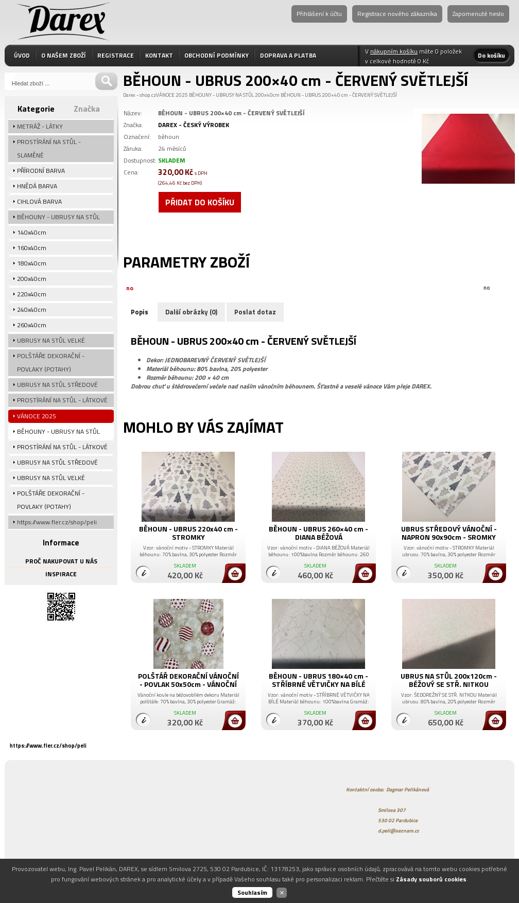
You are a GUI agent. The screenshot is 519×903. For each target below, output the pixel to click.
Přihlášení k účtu (319, 14)
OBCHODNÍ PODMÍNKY (216, 55)
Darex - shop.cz (139, 95)
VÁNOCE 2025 (172, 95)
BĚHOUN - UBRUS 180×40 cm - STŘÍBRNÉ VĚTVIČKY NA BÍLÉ (318, 679)
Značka (87, 108)
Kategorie (36, 108)
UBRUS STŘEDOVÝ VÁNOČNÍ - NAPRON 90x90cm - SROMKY (449, 532)
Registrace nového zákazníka (397, 14)
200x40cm (267, 95)
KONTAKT (159, 55)
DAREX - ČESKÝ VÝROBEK (193, 125)
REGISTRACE (115, 55)
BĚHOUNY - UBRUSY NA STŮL (221, 95)
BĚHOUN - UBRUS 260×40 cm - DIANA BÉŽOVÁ (318, 532)
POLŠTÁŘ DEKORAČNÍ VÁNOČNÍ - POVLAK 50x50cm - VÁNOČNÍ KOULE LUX (188, 684)
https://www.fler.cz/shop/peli (48, 745)
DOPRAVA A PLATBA (288, 55)
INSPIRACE (61, 574)
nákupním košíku (394, 51)
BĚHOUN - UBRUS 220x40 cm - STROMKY (188, 532)
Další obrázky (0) (191, 312)
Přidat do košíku (199, 202)
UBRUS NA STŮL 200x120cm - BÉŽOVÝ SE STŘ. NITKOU (449, 679)
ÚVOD (22, 55)
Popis (139, 312)
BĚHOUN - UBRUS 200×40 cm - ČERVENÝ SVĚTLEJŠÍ (339, 95)
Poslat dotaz (255, 312)
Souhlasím (252, 892)
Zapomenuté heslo (478, 14)
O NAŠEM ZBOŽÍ (63, 55)
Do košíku (491, 55)
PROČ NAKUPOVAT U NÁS (61, 561)
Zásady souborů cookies (431, 879)
